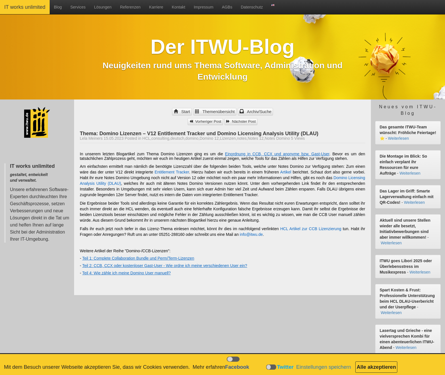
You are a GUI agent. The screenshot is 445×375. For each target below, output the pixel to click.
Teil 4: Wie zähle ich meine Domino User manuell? (126, 273)
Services (78, 7)
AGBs (227, 7)
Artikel (285, 172)
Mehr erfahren (209, 367)
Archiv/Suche (256, 111)
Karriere (156, 7)
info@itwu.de (251, 234)
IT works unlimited (24, 7)
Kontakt (178, 7)
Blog (58, 7)
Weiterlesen (398, 138)
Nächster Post (241, 121)
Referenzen (130, 7)
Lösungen (103, 7)
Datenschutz (252, 7)
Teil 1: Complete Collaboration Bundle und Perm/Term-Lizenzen (138, 258)
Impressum (203, 7)
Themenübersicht (215, 111)
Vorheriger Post (205, 121)
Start (182, 111)
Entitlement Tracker (172, 172)
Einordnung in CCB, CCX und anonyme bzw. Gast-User (277, 154)
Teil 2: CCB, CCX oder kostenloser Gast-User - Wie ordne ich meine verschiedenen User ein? (164, 265)
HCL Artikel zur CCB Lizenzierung (310, 228)
